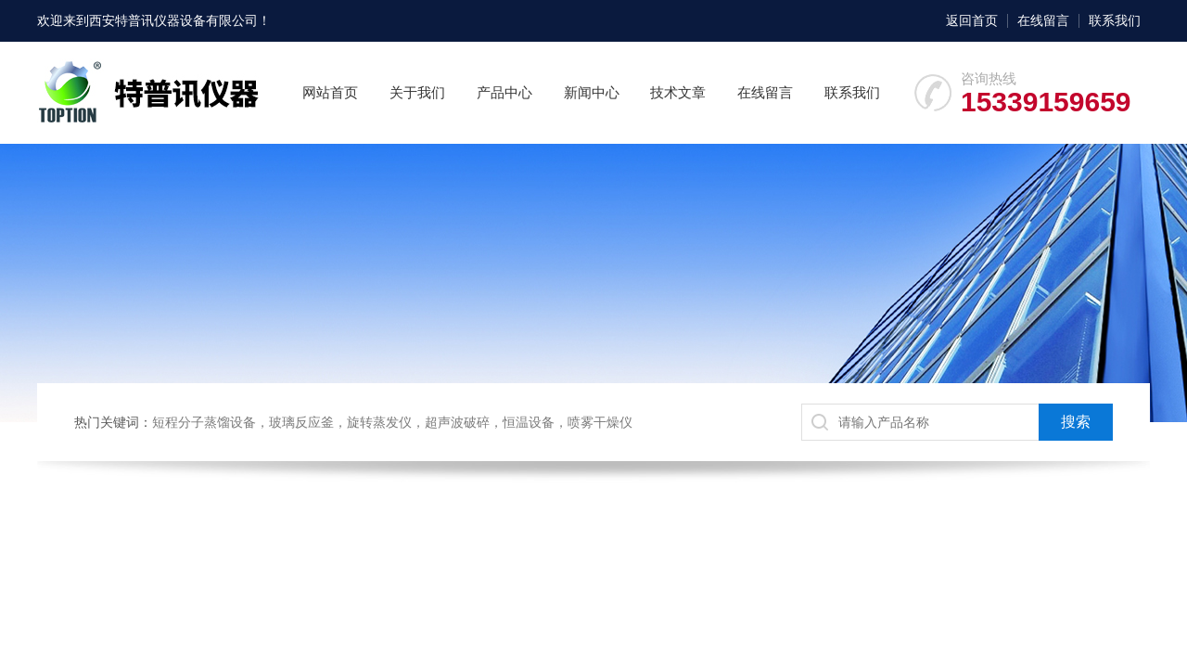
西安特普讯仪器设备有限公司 (173, 20)
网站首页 (330, 92)
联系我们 (1115, 20)
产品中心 (504, 92)
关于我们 (417, 92)
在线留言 (1043, 20)
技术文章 (678, 92)
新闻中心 (591, 92)
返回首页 (972, 20)
